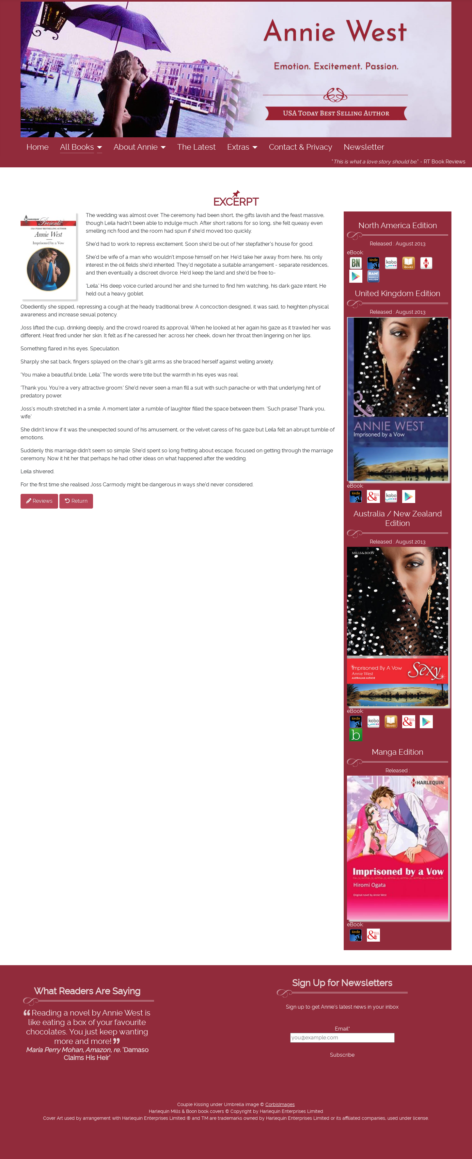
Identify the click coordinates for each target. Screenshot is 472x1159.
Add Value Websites (53, 1151)
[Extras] (253, 147)
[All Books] (98, 147)
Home (37, 147)
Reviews (39, 501)
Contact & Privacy (300, 147)
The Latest (196, 147)
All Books (77, 147)
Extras (238, 147)
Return (76, 501)
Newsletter (364, 147)
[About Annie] (162, 147)
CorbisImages (280, 1104)
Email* (342, 1029)
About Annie (136, 147)
